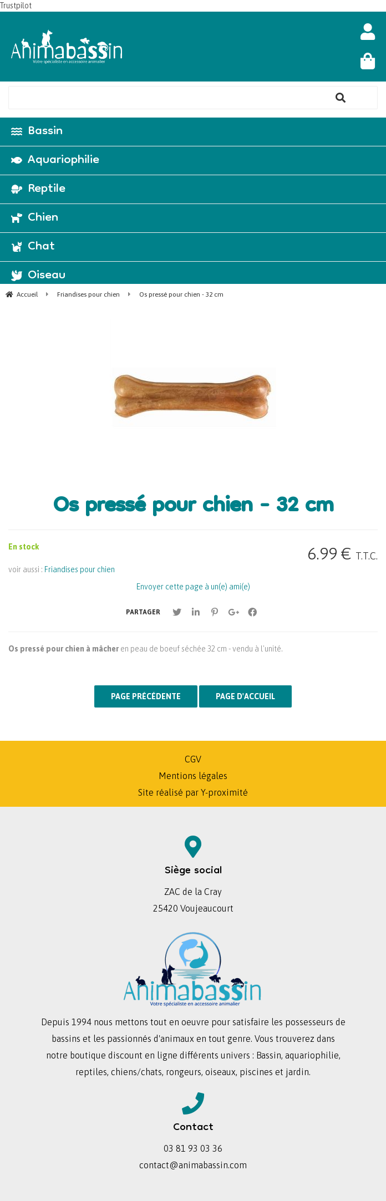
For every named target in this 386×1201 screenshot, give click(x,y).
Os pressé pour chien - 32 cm (193, 507)
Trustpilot (16, 5)
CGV (193, 759)
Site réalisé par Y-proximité (193, 792)
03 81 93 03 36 (193, 1148)
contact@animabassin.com (193, 1165)
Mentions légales (193, 776)
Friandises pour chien (79, 569)
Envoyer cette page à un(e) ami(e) (193, 586)
